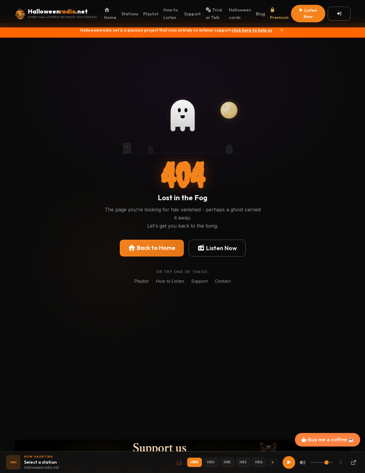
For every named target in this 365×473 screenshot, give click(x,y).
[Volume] (321, 462)
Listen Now (308, 13)
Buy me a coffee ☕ (327, 440)
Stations (129, 14)
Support (192, 14)
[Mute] (302, 462)
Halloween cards (240, 13)
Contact (223, 281)
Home (110, 14)
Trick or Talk (214, 13)
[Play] (289, 462)
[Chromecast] (341, 462)
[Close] (281, 30)
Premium (279, 14)
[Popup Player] (353, 462)
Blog (260, 14)
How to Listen (170, 13)
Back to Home (151, 247)
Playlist (151, 14)
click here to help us (251, 30)
